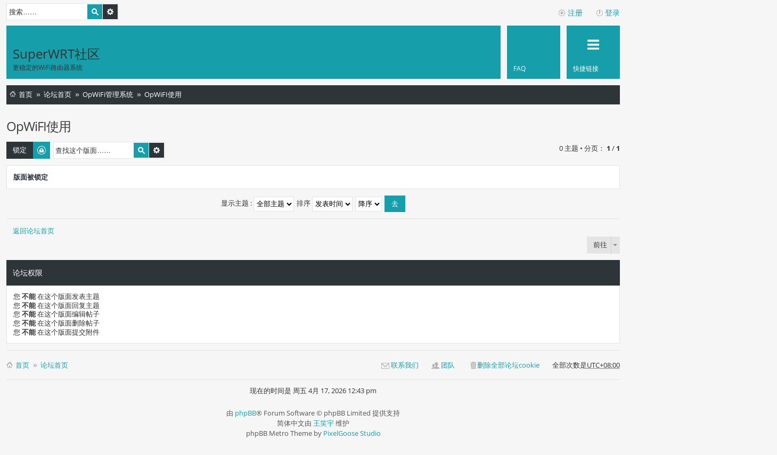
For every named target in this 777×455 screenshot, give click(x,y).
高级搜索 (110, 11)
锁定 (20, 150)
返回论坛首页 (33, 230)
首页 (25, 94)
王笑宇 (323, 423)
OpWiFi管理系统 (108, 94)
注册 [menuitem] (575, 12)
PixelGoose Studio (352, 433)
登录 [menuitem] (612, 12)
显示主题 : (257, 203)
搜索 (94, 11)
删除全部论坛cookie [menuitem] (508, 365)
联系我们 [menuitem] (405, 365)
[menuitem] (533, 52)
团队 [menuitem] (448, 365)
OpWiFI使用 (163, 94)
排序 (325, 203)
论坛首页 (57, 94)
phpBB (245, 413)
